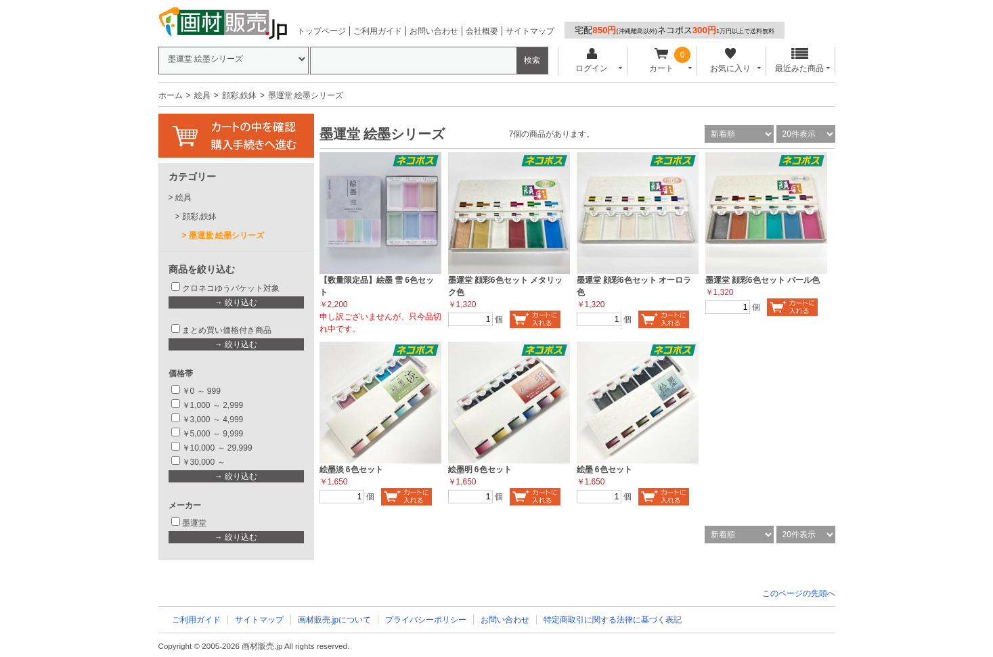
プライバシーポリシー (425, 620)
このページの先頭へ (798, 593)
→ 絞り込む (236, 302)
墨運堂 (194, 523)
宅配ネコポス (674, 30)
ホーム (170, 95)
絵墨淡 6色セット (351, 469)
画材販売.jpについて (335, 620)
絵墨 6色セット (604, 469)
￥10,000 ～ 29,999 (217, 448)
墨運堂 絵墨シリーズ (226, 235)
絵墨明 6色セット (480, 469)
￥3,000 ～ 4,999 (213, 419)
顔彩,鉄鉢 (239, 95)
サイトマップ (530, 31)
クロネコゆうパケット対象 (231, 288)
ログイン (591, 60)
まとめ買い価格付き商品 (226, 330)
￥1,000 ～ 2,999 (213, 405)
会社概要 (482, 31)
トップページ (321, 31)
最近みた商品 (799, 60)
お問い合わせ (434, 31)
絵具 (202, 95)
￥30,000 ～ (204, 462)
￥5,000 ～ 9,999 (213, 433)
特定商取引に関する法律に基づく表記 (613, 620)
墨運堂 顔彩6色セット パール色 (762, 280)
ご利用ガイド (377, 31)
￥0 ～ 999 (201, 391)
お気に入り (730, 60)
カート (661, 60)
